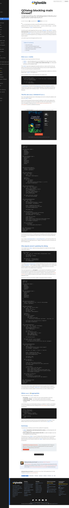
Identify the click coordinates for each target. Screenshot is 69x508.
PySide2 (2, 113)
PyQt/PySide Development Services (33, 444)
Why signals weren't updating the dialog (36, 47)
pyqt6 (26, 475)
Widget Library (31, 490)
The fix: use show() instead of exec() (35, 46)
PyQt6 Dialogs (3, 34)
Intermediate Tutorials (20, 487)
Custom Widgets (4, 74)
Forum (2, 14)
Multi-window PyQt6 (5, 36)
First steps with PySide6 (31, 485)
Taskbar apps (3, 85)
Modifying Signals (4, 83)
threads (39, 475)
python (52, 475)
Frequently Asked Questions (31, 498)
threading (34, 475)
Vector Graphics (4, 68)
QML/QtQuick (20, 496)
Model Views (3, 55)
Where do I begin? (21, 485)
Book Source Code (53, 491)
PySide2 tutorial (42, 488)
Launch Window (4, 98)
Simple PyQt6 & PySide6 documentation (31, 492)
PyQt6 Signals (3, 25)
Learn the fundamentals (20, 490)
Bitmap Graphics (4, 72)
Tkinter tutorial (42, 490)
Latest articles (41, 492)
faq (42, 471)
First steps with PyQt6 (32, 486)
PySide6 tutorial (42, 489)
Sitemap (37, 506)
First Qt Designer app (5, 40)
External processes (4, 51)
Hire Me (61, 491)
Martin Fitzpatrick (49, 462)
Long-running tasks (4, 49)
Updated (2, 5)
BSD (57, 506)
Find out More (28, 449)
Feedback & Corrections (62, 489)
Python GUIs (35, 505)
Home (1, 1)
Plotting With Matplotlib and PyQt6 (7, 64)
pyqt (30, 475)
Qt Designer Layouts (5, 42)
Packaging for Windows (5, 89)
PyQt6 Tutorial (4, 18)
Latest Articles (3, 3)
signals (47, 475)
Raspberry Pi (20, 498)
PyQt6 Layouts (3, 29)
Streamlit (2, 109)
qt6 (57, 475)
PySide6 (2, 104)
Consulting (2, 96)
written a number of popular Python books (51, 465)
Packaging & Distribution (20, 495)
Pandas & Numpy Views (5, 57)
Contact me (62, 493)
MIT (59, 506)
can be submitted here (37, 472)
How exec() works (31, 44)
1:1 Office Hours (3, 100)
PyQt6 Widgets (3, 27)
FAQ (1, 7)
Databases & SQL (21, 491)
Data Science (20, 493)
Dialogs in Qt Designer (5, 45)
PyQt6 (2, 16)
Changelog (41, 506)
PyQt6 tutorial (41, 486)
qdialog (43, 475)
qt (55, 475)
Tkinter (2, 111)
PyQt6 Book (51, 486)
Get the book (41, 134)
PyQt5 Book (51, 484)
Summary (30, 50)
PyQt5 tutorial (41, 485)
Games (19, 499)
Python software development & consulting (40, 466)
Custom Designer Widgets (6, 79)
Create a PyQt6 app (4, 22)
